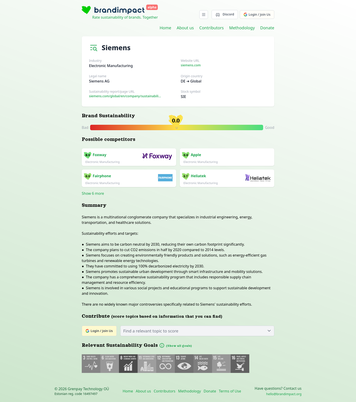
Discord (224, 14)
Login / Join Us (257, 14)
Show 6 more (93, 193)
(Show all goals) (179, 345)
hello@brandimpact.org (284, 394)
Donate (267, 27)
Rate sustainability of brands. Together (125, 17)
